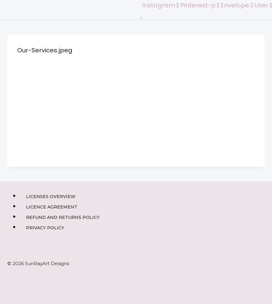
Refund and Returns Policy (63, 217)
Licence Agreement (51, 207)
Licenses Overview (50, 196)
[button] (141, 18)
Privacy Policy (45, 228)
